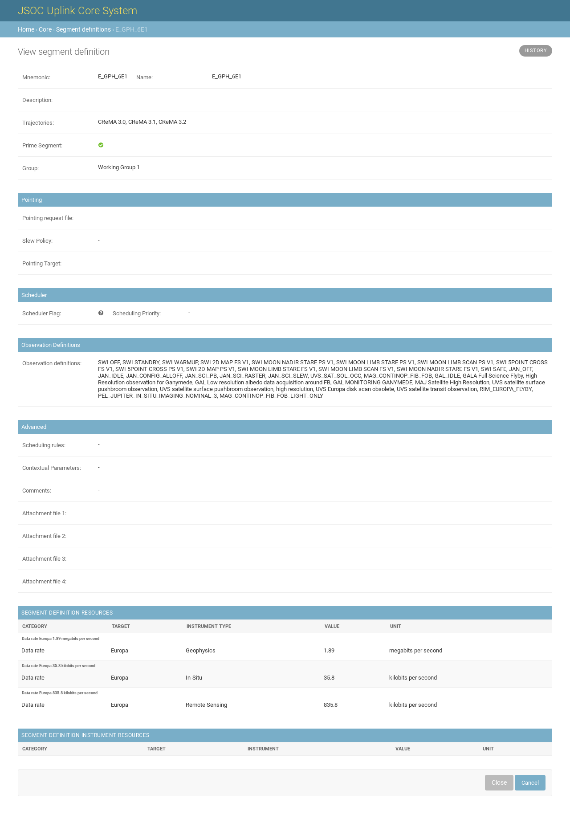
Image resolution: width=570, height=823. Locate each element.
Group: (30, 168)
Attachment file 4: (44, 581)
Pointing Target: (41, 263)
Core (45, 29)
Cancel (530, 782)
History (536, 50)
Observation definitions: (51, 363)
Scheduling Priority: (137, 313)
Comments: (36, 490)
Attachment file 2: (44, 536)
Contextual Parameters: (51, 467)
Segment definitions (83, 29)
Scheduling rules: (43, 445)
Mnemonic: (36, 77)
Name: (144, 77)
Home (26, 29)
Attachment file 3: (44, 558)
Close (499, 782)
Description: (37, 100)
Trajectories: (38, 122)
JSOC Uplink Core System (77, 10)
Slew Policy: (37, 240)
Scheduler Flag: (41, 313)
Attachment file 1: (44, 513)
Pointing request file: (47, 218)
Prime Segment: (42, 145)
